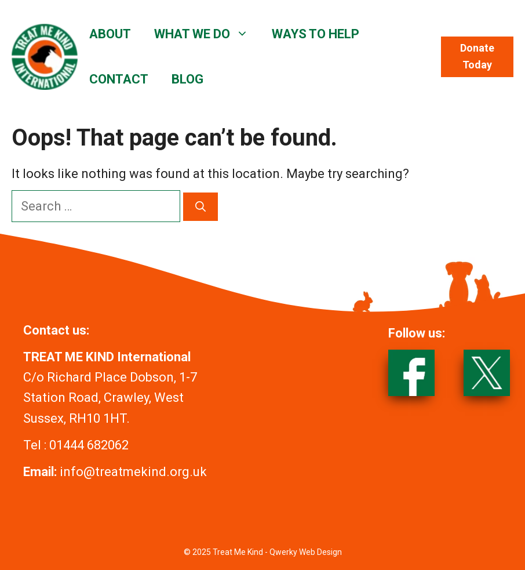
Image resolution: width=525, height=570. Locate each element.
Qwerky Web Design (305, 552)
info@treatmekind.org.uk (133, 471)
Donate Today (477, 56)
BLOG (187, 79)
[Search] (200, 207)
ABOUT (110, 34)
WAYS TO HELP (315, 34)
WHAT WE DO (207, 34)
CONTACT (118, 79)
